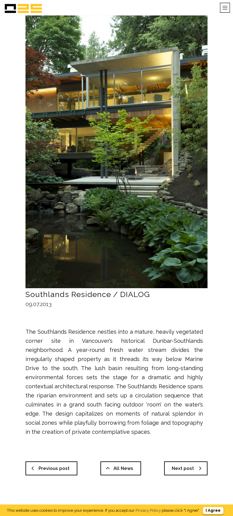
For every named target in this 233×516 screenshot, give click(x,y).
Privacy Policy (148, 510)
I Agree (213, 510)
